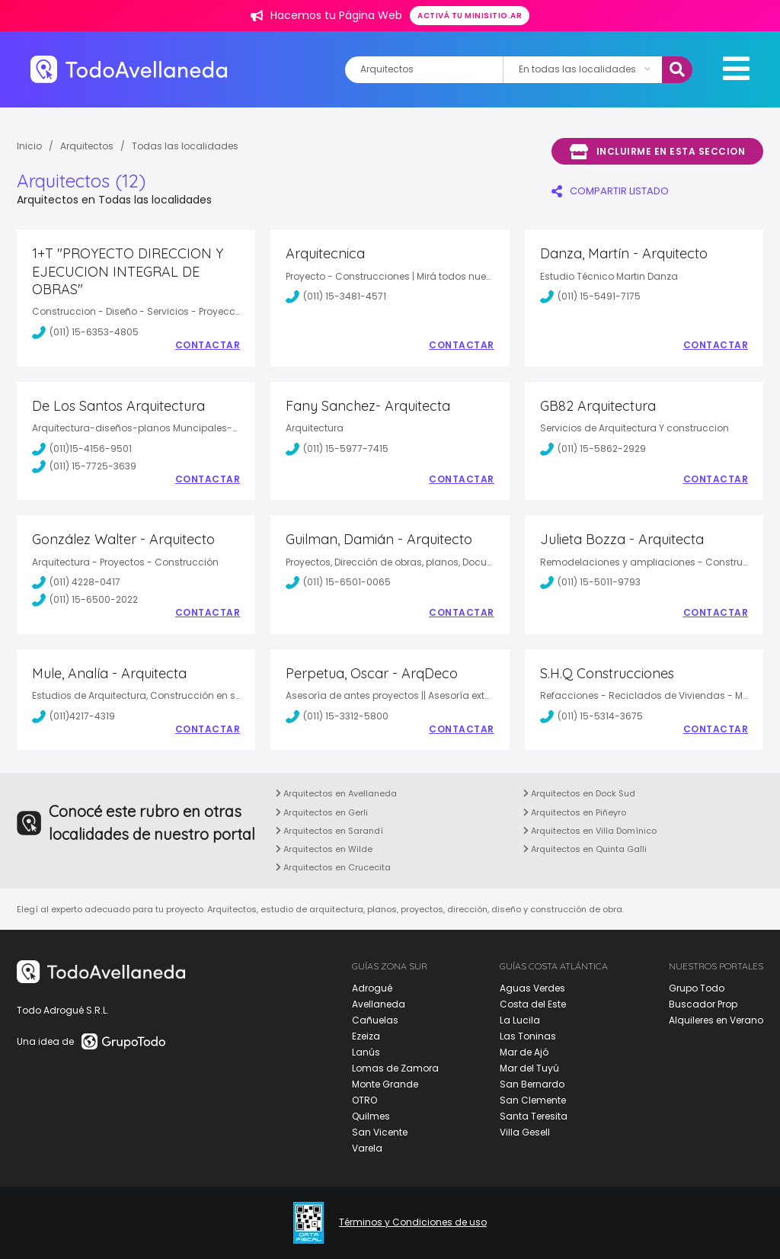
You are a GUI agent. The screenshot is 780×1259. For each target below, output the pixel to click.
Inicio (29, 145)
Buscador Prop (703, 1004)
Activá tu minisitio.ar (469, 15)
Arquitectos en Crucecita (333, 867)
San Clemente (533, 1100)
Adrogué (372, 988)
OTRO (364, 1100)
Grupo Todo (696, 988)
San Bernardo (532, 1084)
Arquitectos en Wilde (324, 849)
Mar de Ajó (524, 1052)
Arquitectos (86, 145)
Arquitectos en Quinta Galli (585, 849)
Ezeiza (366, 1036)
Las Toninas (528, 1036)
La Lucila (520, 1020)
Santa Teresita (533, 1116)
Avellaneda (378, 1004)
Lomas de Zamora (395, 1068)
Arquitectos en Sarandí (329, 831)
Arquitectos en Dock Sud (579, 793)
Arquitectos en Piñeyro (574, 812)
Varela (367, 1148)
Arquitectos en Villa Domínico (590, 831)
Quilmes (371, 1116)
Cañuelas (375, 1020)
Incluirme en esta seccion (657, 151)
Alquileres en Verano (716, 1020)
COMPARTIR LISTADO (610, 191)
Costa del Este (533, 1004)
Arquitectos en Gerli (322, 812)
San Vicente (380, 1132)
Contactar (208, 345)
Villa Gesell (525, 1132)
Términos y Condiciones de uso (413, 1222)
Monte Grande (385, 1084)
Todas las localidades (185, 145)
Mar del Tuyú (529, 1068)
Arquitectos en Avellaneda (336, 793)
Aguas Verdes (532, 988)
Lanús (366, 1052)
